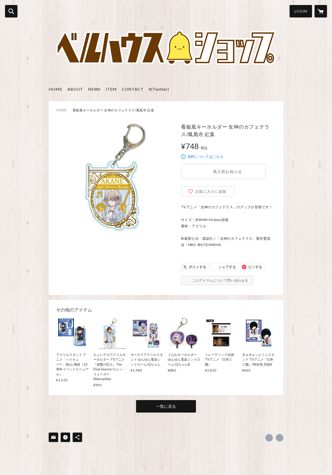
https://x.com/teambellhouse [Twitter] (269, 438)
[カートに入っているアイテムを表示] (321, 11)
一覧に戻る (166, 406)
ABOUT (75, 89)
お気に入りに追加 (210, 191)
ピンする (255, 267)
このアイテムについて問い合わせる (220, 280)
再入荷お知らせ (227, 171)
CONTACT (133, 89)
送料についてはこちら (205, 156)
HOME (55, 89)
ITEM (111, 89)
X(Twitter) (159, 89)
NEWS (94, 89)
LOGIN (301, 11)
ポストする (197, 267)
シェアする (227, 267)
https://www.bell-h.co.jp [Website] (279, 438)
